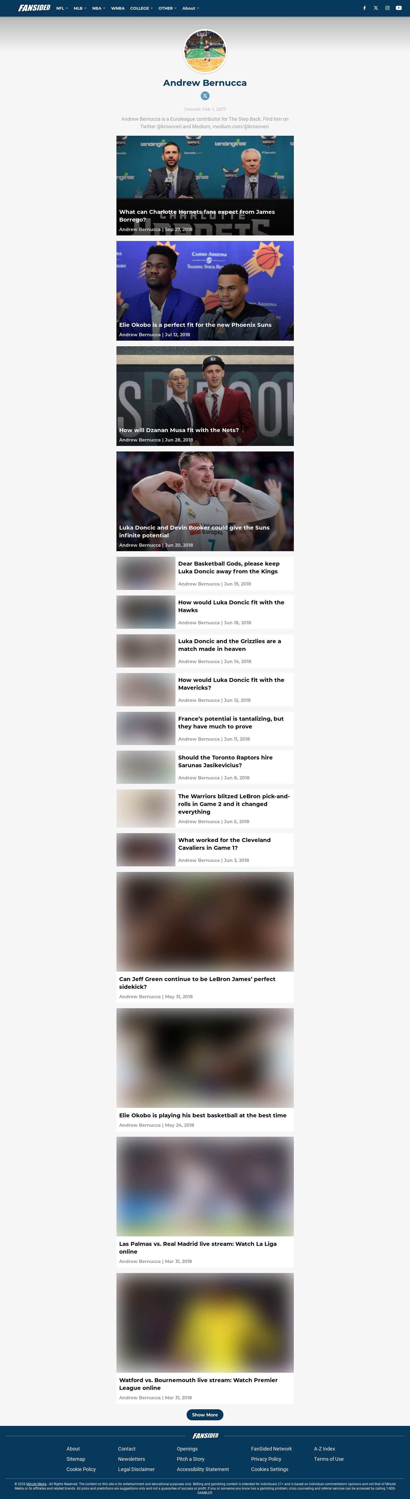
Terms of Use (329, 1459)
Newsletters (131, 1459)
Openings (187, 1448)
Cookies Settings (269, 1469)
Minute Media (36, 1484)
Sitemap (76, 1459)
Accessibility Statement (203, 1469)
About (73, 1448)
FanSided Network (271, 1448)
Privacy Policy (266, 1459)
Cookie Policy (81, 1469)
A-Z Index (324, 1448)
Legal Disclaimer (136, 1469)
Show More (205, 1415)
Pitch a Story (191, 1459)
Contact (127, 1448)
